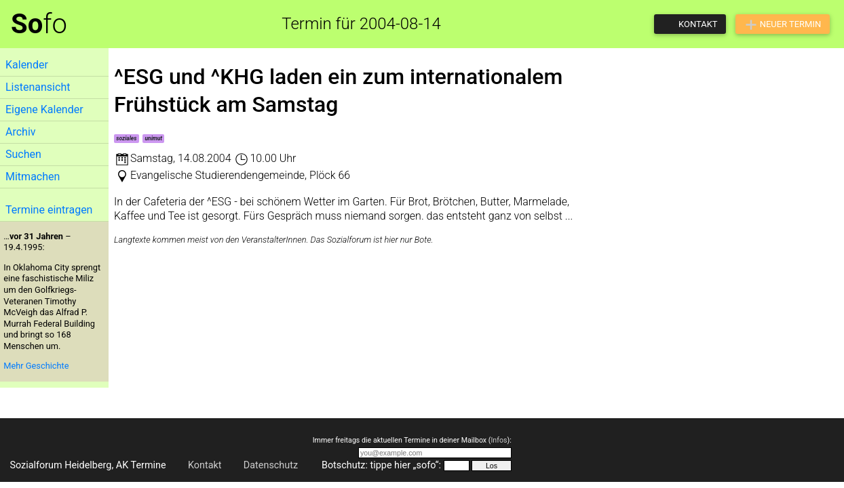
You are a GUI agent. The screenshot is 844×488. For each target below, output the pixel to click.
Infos (499, 440)
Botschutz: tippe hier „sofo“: (381, 465)
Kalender (26, 64)
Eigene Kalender (44, 109)
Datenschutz (271, 465)
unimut (154, 138)
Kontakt (205, 465)
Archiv (20, 131)
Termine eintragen (48, 209)
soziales (126, 138)
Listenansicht (37, 87)
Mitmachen (32, 176)
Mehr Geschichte (36, 366)
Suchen (23, 154)
